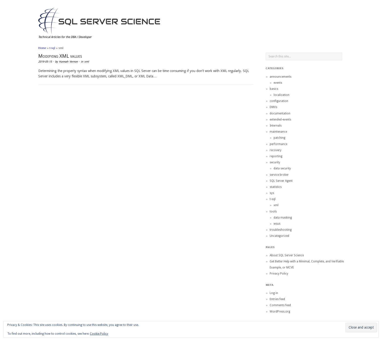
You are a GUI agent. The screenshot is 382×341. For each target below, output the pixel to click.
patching (279, 137)
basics (274, 89)
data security (282, 168)
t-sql (52, 48)
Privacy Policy (279, 273)
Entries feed (277, 299)
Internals (276, 125)
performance (278, 144)
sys (272, 193)
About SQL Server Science (287, 255)
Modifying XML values (60, 56)
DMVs (273, 107)
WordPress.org (280, 311)
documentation (280, 113)
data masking (283, 217)
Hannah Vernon (68, 61)
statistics (276, 187)
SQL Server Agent (281, 181)
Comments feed (280, 305)
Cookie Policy (99, 333)
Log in (274, 293)
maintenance (278, 131)
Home (42, 48)
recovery (275, 150)
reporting (276, 156)
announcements (280, 76)
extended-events (280, 119)
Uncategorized (279, 236)
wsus (277, 223)
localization (281, 95)
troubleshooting (281, 229)
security (275, 162)
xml (86, 61)
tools (273, 211)
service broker (279, 174)
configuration (279, 101)
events (278, 82)
